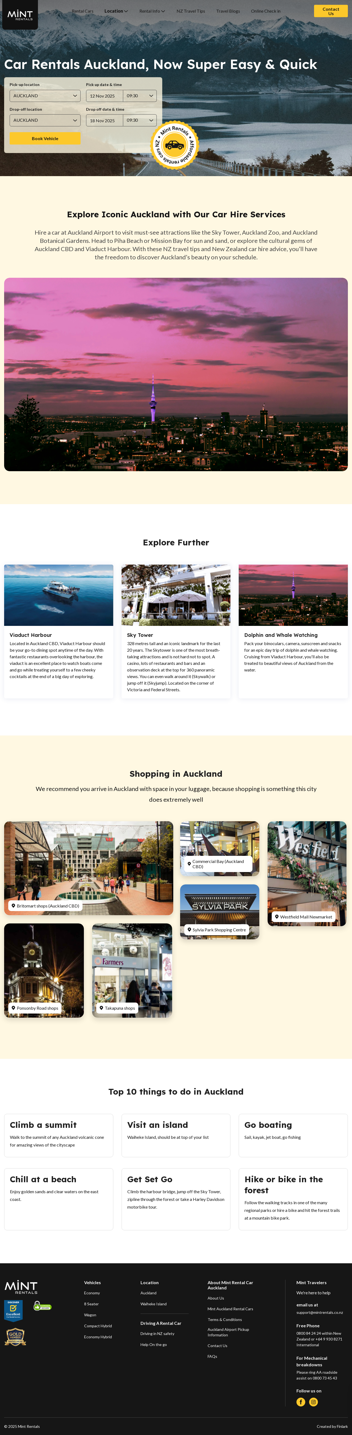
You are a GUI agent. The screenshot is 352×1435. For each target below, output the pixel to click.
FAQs (212, 1356)
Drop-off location (26, 109)
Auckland (148, 1292)
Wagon (90, 1314)
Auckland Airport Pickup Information (228, 1332)
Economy (92, 1292)
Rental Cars (83, 10)
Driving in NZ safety (157, 1333)
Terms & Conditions (225, 1319)
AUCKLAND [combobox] (25, 95)
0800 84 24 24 (308, 1333)
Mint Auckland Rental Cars (230, 1308)
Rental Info (149, 10)
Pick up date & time (104, 84)
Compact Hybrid (98, 1325)
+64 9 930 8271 (328, 1339)
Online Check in (265, 10)
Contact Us (331, 11)
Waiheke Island (154, 1303)
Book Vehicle (45, 138)
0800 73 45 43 (325, 1378)
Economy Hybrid (98, 1336)
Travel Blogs (228, 10)
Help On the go (154, 1344)
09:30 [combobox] (132, 95)
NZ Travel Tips (191, 10)
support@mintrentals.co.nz (319, 1312)
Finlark (342, 1426)
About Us (216, 1298)
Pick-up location (25, 84)
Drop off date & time (105, 109)
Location (114, 10)
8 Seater (91, 1303)
